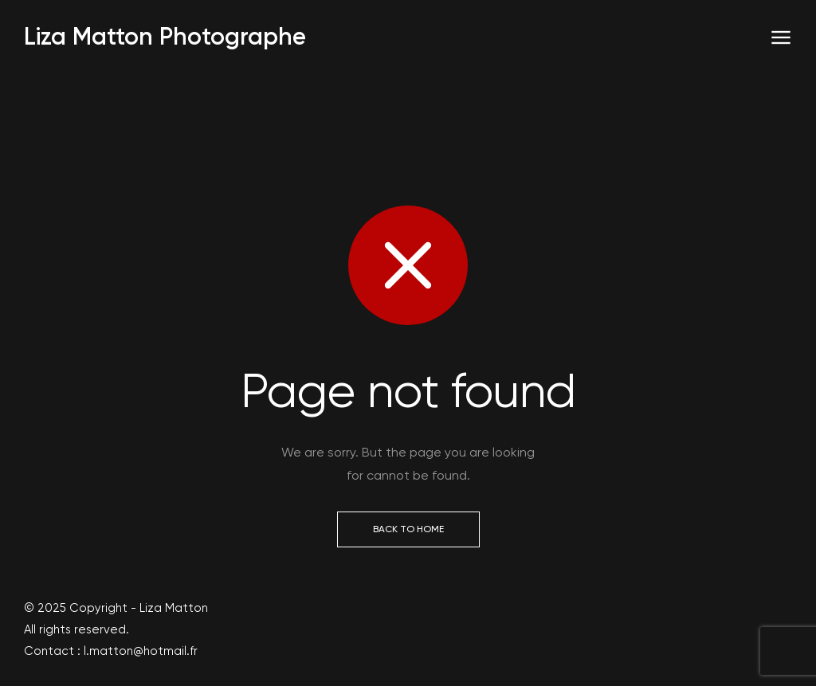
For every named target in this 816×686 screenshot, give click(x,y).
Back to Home (408, 529)
